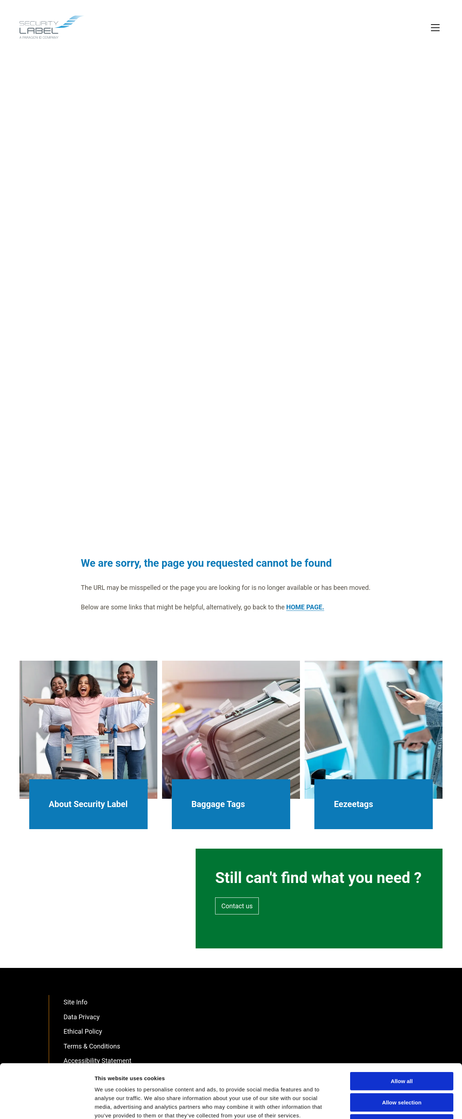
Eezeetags (353, 804)
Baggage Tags (218, 804)
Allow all (402, 1031)
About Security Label (88, 804)
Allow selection (401, 1052)
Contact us (237, 906)
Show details (379, 1105)
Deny (402, 1073)
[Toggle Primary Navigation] (435, 28)
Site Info (75, 1002)
